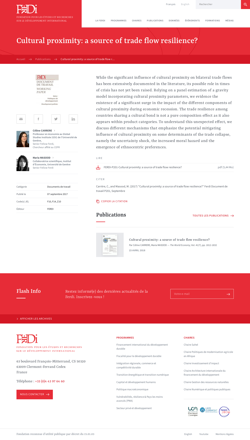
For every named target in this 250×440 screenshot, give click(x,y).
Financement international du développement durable (142, 347)
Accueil (20, 59)
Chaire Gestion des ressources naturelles (206, 382)
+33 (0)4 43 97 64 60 (50, 381)
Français (171, 4)
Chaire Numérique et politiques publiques (207, 389)
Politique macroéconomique (132, 389)
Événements (192, 20)
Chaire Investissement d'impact (201, 363)
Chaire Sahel (191, 345)
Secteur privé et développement (134, 408)
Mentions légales (225, 434)
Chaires (137, 20)
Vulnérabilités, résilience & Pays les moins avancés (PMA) (139, 399)
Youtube (203, 434)
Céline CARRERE (141, 245)
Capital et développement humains (136, 382)
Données (174, 20)
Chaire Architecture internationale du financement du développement (205, 373)
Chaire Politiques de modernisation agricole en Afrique (208, 354)
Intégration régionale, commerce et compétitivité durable (136, 365)
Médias (229, 20)
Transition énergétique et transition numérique (142, 375)
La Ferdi (100, 20)
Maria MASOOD (159, 245)
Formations (212, 20)
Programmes (119, 20)
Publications (155, 20)
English (185, 4)
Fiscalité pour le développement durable (138, 356)
